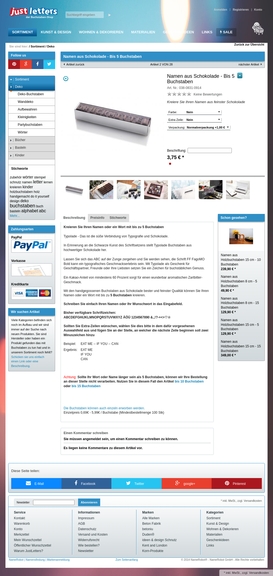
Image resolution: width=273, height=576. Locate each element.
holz (37, 192)
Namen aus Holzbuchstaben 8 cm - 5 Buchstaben (239, 283)
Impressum (86, 518)
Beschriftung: (176, 151)
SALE (226, 32)
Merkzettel (21, 534)
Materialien (143, 32)
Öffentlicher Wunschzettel (32, 545)
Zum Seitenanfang (126, 559)
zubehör (16, 177)
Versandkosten (259, 572)
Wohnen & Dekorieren (101, 32)
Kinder (17, 155)
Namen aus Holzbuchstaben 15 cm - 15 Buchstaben (241, 348)
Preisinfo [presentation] (97, 218)
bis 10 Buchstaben (189, 381)
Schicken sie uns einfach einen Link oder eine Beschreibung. (27, 361)
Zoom (65, 78)
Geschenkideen (178, 32)
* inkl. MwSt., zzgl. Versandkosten (241, 500)
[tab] (74, 218)
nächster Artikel (249, 64)
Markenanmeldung (58, 559)
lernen (48, 182)
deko (24, 201)
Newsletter (23, 502)
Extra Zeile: (176, 119)
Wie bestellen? (89, 545)
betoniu (147, 529)
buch (39, 206)
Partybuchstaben (27, 125)
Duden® (148, 534)
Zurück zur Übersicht (249, 44)
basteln (15, 211)
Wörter (20, 132)
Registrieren (241, 9)
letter (38, 182)
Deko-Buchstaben (28, 94)
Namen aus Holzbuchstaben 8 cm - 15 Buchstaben (240, 305)
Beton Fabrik (151, 524)
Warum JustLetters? (28, 551)
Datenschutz (87, 529)
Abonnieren (89, 502)
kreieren (16, 187)
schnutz (15, 182)
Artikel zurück (75, 64)
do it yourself (40, 196)
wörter (28, 177)
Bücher (17, 140)
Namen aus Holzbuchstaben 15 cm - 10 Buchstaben (241, 262)
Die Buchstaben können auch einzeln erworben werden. (104, 408)
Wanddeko (23, 102)
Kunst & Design (56, 32)
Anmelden (220, 9)
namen (27, 182)
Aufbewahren (25, 110)
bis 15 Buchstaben (86, 386)
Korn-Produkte (152, 551)
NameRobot (16, 559)
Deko (51, 46)
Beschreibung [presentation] (74, 218)
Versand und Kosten (93, 534)
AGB (81, 524)
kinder (28, 187)
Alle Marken (150, 518)
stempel (40, 177)
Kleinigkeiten (24, 117)
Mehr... (15, 216)
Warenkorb (22, 524)
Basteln (18, 148)
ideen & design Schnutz (159, 540)
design (14, 201)
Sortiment (22, 32)
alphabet (29, 210)
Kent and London (154, 545)
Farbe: (172, 112)
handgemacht (20, 196)
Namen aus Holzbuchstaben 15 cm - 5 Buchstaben (240, 327)
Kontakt (19, 518)
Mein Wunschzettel (27, 540)
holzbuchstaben (21, 192)
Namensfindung (35, 559)
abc (42, 210)
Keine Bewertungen (208, 94)
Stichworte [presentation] (117, 218)
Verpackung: (176, 127)
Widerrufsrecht (88, 540)
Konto (18, 529)
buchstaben (22, 205)
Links (207, 32)
